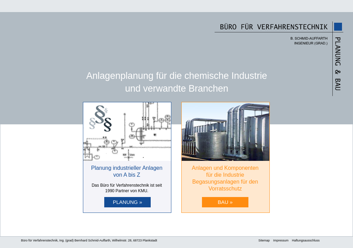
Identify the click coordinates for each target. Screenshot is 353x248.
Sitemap (264, 240)
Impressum (281, 240)
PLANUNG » (127, 202)
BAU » (225, 202)
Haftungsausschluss (306, 240)
